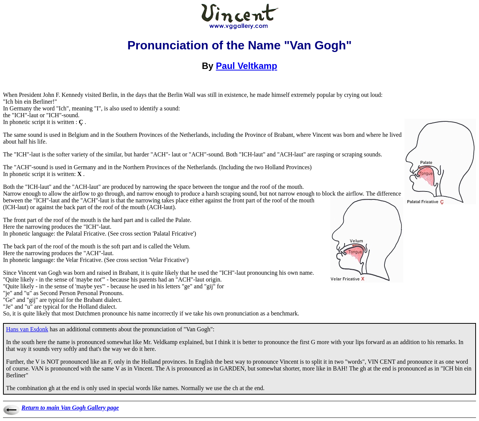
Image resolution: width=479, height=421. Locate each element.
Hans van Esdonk (27, 329)
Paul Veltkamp (246, 66)
